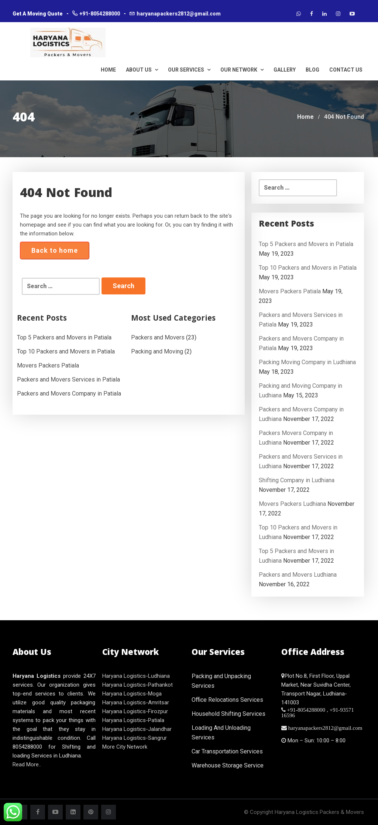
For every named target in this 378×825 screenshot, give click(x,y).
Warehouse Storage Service (228, 765)
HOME (108, 70)
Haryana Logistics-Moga (132, 693)
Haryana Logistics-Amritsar (135, 702)
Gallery (285, 70)
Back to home (54, 250)
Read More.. (27, 764)
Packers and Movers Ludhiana (298, 574)
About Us (142, 70)
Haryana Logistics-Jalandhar (137, 729)
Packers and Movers (158, 337)
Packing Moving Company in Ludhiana (307, 362)
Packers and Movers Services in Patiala (68, 379)
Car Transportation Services (227, 751)
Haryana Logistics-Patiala (133, 720)
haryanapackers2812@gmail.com (179, 14)
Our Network (242, 70)
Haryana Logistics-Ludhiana (136, 676)
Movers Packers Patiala (48, 365)
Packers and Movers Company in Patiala (69, 393)
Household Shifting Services (228, 713)
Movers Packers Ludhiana (292, 503)
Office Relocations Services (227, 699)
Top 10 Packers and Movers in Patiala (66, 351)
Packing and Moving (157, 351)
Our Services (189, 70)
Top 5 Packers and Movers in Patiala (64, 337)
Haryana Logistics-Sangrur (134, 738)
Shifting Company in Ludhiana (296, 480)
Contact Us (345, 70)
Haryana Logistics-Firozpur (135, 711)
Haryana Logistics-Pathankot (137, 684)
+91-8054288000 (99, 14)
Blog (312, 70)
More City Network (124, 746)
